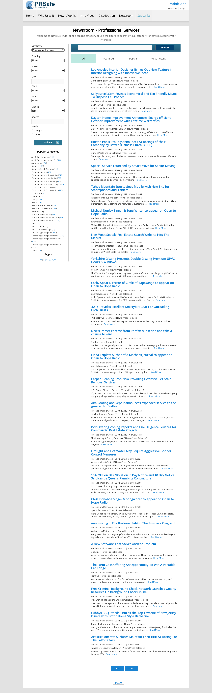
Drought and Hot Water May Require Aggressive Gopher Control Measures (131, 452)
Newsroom (126, 16)
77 (46, 226)
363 (42, 196)
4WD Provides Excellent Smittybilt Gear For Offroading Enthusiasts (130, 308)
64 (43, 193)
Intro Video (87, 16)
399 (59, 160)
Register (172, 8)
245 (40, 199)
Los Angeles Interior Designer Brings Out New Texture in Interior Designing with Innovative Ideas (131, 71)
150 (44, 163)
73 (59, 181)
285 (33, 247)
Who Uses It (46, 16)
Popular (133, 58)
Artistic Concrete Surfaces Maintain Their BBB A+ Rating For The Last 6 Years (134, 638)
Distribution (107, 16)
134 (62, 184)
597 (54, 232)
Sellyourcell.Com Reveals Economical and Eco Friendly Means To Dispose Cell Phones (134, 95)
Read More (159, 86)
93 (56, 187)
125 (55, 169)
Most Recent (158, 58)
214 (61, 217)
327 (33, 241)
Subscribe (144, 16)
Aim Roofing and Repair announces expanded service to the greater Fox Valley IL (133, 404)
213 (53, 214)
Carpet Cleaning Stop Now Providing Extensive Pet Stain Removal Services (131, 380)
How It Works (67, 16)
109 (54, 208)
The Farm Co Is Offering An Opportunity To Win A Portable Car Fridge (133, 566)
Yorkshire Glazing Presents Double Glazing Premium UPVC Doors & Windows (133, 260)
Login (183, 8)
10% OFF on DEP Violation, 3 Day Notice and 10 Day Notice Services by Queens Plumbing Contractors (132, 476)
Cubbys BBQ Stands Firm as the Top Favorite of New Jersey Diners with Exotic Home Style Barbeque (133, 614)
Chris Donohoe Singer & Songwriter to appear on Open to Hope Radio (132, 500)
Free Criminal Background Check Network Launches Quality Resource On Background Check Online (133, 590)
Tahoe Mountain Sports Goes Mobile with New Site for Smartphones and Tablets (130, 188)
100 (52, 157)
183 (61, 235)
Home (30, 16)
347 (60, 175)
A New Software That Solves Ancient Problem (123, 544)
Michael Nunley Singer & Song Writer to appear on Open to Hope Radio (133, 212)
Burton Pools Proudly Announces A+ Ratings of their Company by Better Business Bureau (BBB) (128, 143)
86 (53, 229)
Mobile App (177, 4)
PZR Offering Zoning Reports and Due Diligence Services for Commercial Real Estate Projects (133, 428)
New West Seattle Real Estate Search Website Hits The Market (130, 236)
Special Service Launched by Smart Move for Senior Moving (133, 166)
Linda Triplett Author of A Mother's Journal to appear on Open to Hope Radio (131, 356)
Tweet (118, 682)
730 (39, 202)
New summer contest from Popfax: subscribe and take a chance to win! (131, 332)
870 (59, 178)
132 (49, 172)
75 (58, 220)
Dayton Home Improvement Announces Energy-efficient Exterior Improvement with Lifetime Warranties (131, 119)
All (83, 58)
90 (38, 223)
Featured (108, 58)
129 (41, 166)
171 (46, 211)
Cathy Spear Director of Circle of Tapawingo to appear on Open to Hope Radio (132, 284)
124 (39, 250)
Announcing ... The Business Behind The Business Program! (133, 523)
